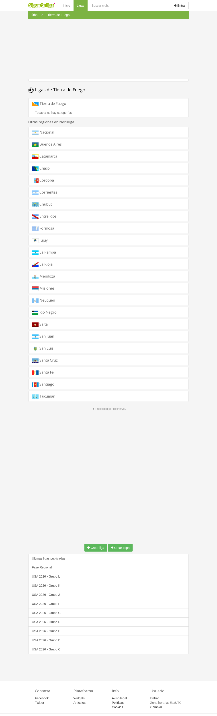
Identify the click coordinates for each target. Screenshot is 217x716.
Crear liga (95, 548)
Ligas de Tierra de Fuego (56, 90)
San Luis (42, 348)
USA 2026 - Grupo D (46, 640)
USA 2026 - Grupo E (46, 631)
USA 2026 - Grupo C (46, 649)
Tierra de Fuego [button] (54, 104)
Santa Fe (43, 372)
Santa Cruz (45, 360)
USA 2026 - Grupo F (46, 622)
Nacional (43, 132)
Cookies (117, 707)
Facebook (42, 698)
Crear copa (120, 548)
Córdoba (43, 180)
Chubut (42, 204)
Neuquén (43, 300)
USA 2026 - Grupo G (46, 613)
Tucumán (43, 396)
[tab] (108, 103)
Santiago (43, 384)
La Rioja (42, 264)
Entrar (180, 5)
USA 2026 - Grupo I (45, 604)
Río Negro (44, 312)
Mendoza (43, 276)
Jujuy (40, 240)
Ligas (82, 5)
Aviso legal (119, 698)
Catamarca (44, 156)
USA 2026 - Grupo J (46, 594)
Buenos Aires (47, 144)
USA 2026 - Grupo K (46, 585)
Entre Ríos (44, 216)
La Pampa (44, 252)
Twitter (39, 702)
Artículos (80, 702)
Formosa (43, 228)
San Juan (43, 336)
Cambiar (156, 707)
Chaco (41, 168)
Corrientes (44, 192)
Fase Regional (42, 567)
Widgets (79, 698)
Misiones (43, 288)
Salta (40, 324)
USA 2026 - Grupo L (46, 576)
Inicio (66, 5)
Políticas (118, 702)
